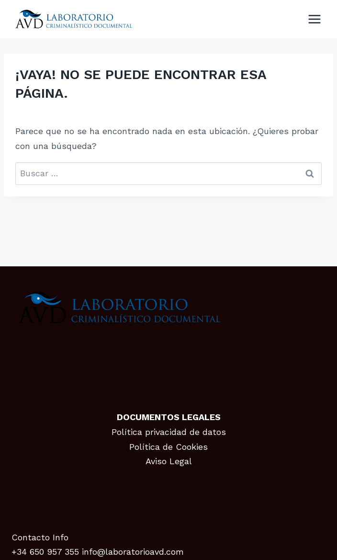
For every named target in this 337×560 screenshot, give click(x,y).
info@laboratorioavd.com (133, 552)
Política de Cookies (168, 447)
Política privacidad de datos (169, 432)
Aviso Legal (169, 461)
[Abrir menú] (314, 19)
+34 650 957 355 (45, 552)
